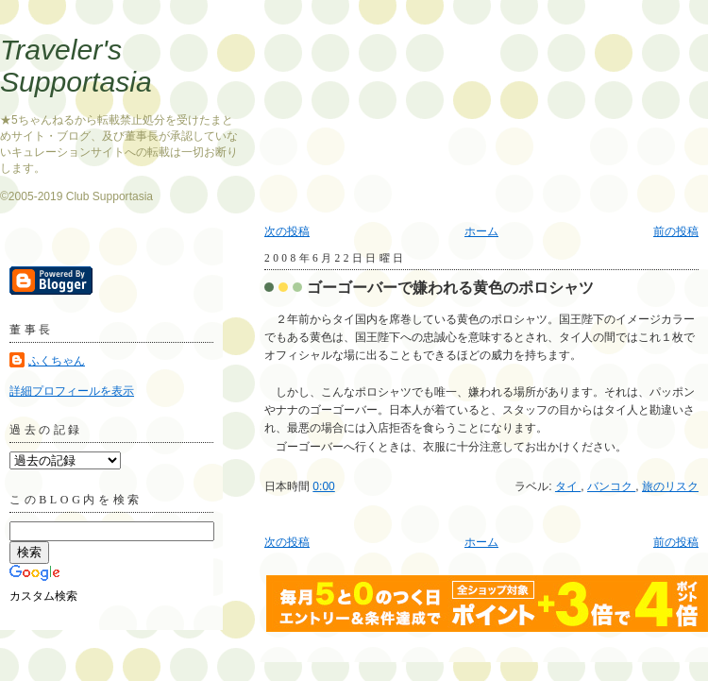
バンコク (611, 486)
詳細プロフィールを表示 (71, 391)
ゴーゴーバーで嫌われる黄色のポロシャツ (450, 288)
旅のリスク (670, 486)
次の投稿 (287, 231)
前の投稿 (676, 231)
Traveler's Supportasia (76, 65)
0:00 (323, 486)
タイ (568, 486)
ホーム (481, 231)
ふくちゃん (56, 360)
